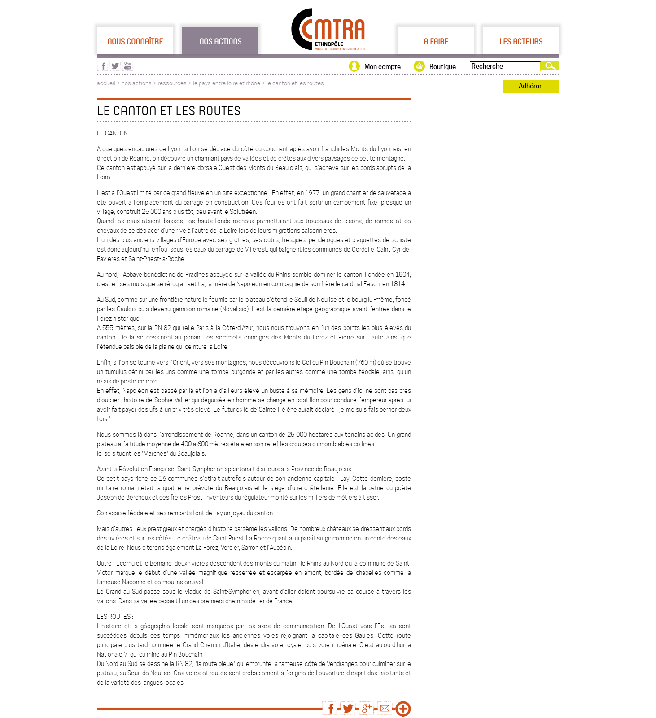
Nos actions (220, 41)
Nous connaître (135, 41)
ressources (172, 83)
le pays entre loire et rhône (226, 83)
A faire (436, 41)
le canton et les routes (295, 83)
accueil (106, 83)
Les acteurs (520, 41)
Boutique (442, 67)
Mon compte (382, 67)
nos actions (137, 83)
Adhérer (530, 86)
